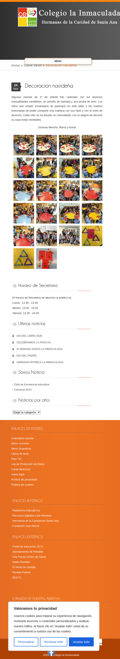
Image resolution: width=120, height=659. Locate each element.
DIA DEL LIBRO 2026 (29, 335)
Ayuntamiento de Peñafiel (27, 551)
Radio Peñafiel (21, 562)
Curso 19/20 (33, 65)
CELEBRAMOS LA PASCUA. (34, 342)
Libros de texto (20, 453)
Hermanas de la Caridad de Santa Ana (35, 520)
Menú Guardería (21, 448)
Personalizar (26, 642)
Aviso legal (17, 474)
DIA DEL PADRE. (27, 355)
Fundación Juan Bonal (25, 525)
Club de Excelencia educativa (31, 384)
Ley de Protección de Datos (27, 464)
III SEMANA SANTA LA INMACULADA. (40, 349)
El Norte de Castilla (23, 567)
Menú (53, 62)
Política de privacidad (24, 479)
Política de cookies (22, 484)
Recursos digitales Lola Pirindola (32, 515)
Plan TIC (16, 458)
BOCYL (17, 577)
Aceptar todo (81, 642)
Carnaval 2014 (23, 389)
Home (15, 65)
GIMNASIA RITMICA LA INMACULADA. (40, 362)
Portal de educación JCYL (27, 546)
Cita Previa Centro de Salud (29, 556)
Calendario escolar (22, 438)
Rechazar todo (53, 642)
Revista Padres (21, 572)
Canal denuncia (20, 469)
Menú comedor (20, 443)
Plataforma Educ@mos (26, 510)
